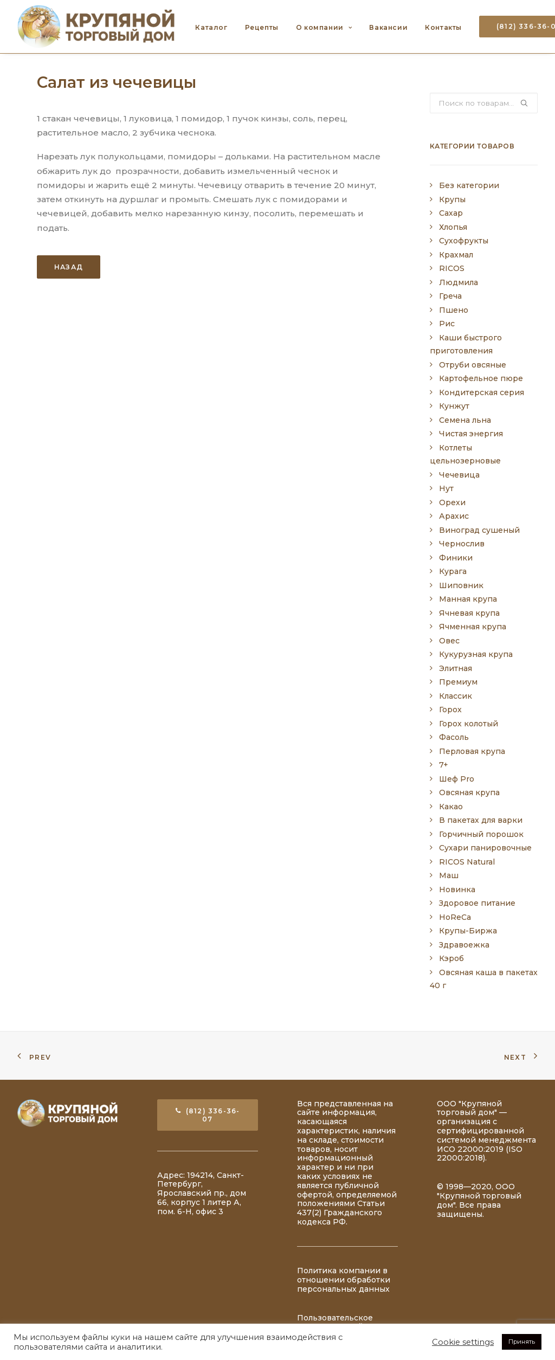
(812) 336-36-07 (208, 1115)
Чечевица (459, 475)
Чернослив (462, 544)
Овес (449, 641)
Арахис (454, 516)
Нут (446, 488)
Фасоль (454, 737)
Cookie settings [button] (463, 1342)
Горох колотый (468, 724)
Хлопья (453, 227)
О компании (324, 27)
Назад (68, 267)
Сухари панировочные (485, 848)
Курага (453, 571)
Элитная (455, 668)
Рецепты (262, 27)
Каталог (211, 27)
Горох (450, 709)
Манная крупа (468, 599)
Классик (455, 696)
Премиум (458, 682)
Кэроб (451, 958)
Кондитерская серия (481, 392)
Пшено (453, 310)
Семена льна (465, 420)
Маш (449, 875)
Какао (451, 806)
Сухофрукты (463, 241)
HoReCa (455, 917)
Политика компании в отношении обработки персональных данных (343, 1280)
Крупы (452, 199)
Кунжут (454, 406)
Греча (450, 296)
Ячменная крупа (472, 626)
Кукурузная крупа (476, 654)
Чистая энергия (471, 434)
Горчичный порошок (481, 834)
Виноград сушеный (479, 530)
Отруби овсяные (472, 365)
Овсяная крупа (469, 792)
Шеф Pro (456, 779)
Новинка (457, 889)
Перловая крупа (472, 751)
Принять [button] (521, 1341)
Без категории (469, 185)
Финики (456, 558)
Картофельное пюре (481, 378)
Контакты (443, 27)
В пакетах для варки (480, 820)
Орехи (452, 502)
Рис (447, 323)
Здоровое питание (477, 903)
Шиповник (461, 585)
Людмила (458, 282)
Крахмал (456, 255)
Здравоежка (464, 945)
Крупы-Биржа (468, 931)
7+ (443, 765)
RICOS (451, 268)
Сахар (451, 213)
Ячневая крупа (469, 613)
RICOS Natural (467, 862)
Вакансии (388, 27)
